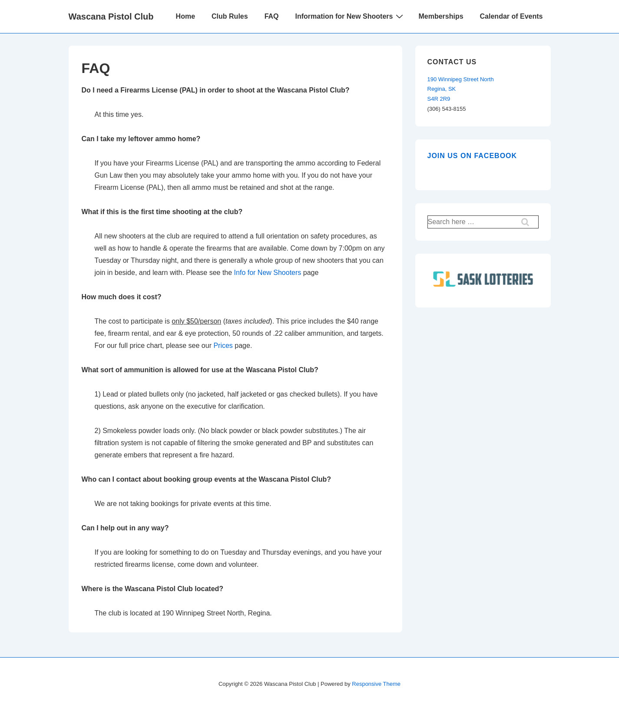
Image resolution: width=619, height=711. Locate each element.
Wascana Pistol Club (111, 16)
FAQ (272, 16)
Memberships (440, 16)
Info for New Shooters (267, 272)
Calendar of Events (511, 16)
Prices (222, 345)
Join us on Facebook (472, 155)
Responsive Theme (376, 684)
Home (185, 16)
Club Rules (230, 16)
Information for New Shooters (350, 16)
